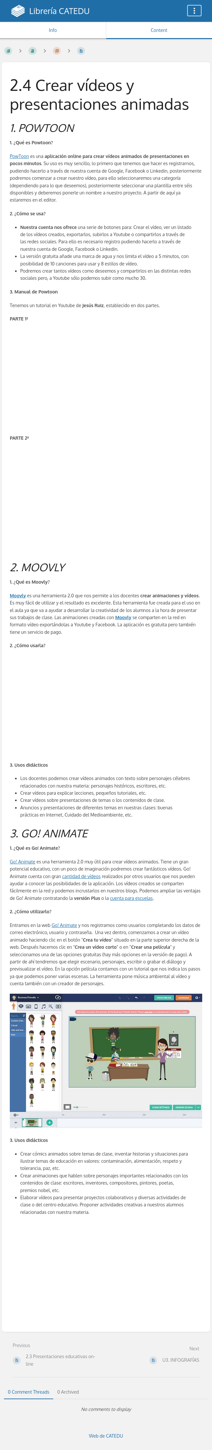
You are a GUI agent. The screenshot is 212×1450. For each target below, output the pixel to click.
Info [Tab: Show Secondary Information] (53, 30)
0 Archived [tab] (68, 1392)
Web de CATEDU (106, 1436)
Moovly (18, 595)
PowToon (19, 156)
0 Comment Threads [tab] (28, 1392)
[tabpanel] (106, 1409)
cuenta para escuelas (131, 898)
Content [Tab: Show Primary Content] (159, 30)
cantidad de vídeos (81, 876)
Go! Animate (22, 861)
